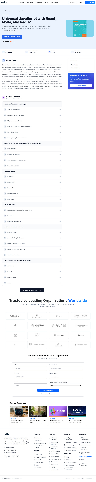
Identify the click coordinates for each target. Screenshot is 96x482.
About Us (67, 478)
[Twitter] (9, 456)
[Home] (4, 2)
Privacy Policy (80, 478)
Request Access (81, 85)
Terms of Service (90, 478)
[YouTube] (17, 456)
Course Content (75, 67)
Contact (73, 478)
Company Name (53, 373)
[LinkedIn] (13, 456)
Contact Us (72, 2)
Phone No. (16, 373)
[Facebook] (5, 456)
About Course (74, 64)
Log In (80, 2)
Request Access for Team (12, 36)
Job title (16, 382)
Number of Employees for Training (58, 382)
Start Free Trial (90, 2)
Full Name (16, 364)
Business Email (53, 364)
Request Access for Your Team (32, 290)
